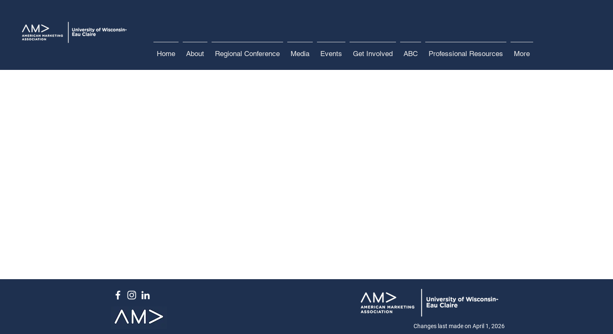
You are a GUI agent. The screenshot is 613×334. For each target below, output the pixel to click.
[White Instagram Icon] (132, 295)
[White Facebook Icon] (118, 295)
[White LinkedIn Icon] (145, 295)
